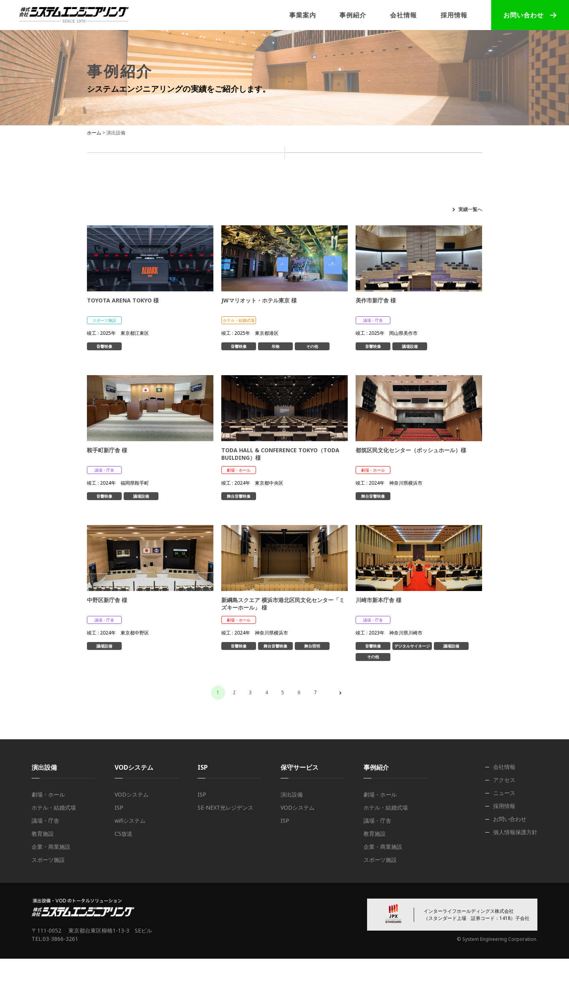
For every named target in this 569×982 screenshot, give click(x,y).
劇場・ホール (160, 202)
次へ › (340, 716)
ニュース (504, 816)
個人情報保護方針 (515, 855)
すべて (111, 202)
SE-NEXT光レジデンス (225, 831)
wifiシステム (130, 844)
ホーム (94, 132)
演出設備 (185, 162)
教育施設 (332, 202)
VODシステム (132, 817)
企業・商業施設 (387, 202)
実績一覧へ (470, 232)
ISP (383, 162)
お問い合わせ (523, 15)
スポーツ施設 (448, 202)
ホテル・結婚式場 (223, 202)
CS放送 (123, 857)
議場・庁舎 (284, 202)
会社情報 (403, 15)
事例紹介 (352, 15)
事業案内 (302, 15)
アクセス (504, 803)
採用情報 (454, 15)
